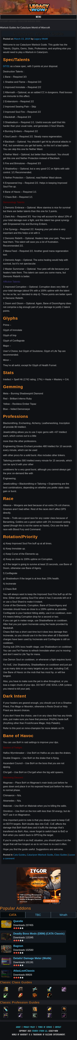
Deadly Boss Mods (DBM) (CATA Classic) (39, 933)
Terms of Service (45, 1027)
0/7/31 (6, 66)
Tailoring (49, 1015)
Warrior (49, 989)
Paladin (6, 989)
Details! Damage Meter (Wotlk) (32, 958)
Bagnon (18, 945)
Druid (20, 989)
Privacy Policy (29, 1027)
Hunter (49, 995)
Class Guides (60, 854)
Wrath (63, 914)
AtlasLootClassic (24, 970)
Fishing (64, 1015)
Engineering (49, 1009)
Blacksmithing (20, 1009)
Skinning (35, 1015)
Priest (35, 989)
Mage (20, 995)
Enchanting (35, 1009)
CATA (12, 914)
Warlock (64, 989)
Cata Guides (19, 854)
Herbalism (6, 1015)
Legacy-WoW (41, 38)
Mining (20, 1015)
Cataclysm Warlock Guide (38, 33)
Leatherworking (64, 1009)
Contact (58, 1027)
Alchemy (6, 1009)
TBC (38, 914)
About (18, 1027)
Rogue (6, 995)
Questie (18, 921)
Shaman (35, 995)
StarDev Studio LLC (39, 1031)
